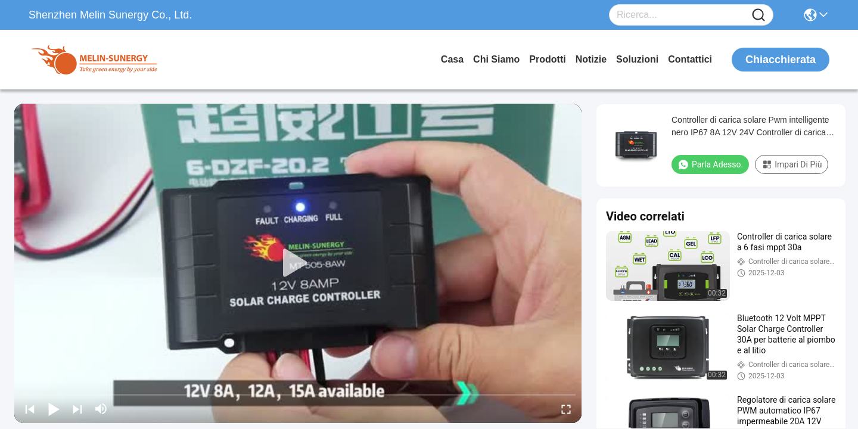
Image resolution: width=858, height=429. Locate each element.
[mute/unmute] (101, 409)
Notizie (591, 59)
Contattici (690, 59)
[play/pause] (54, 409)
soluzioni (637, 59)
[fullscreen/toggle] (566, 409)
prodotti (547, 59)
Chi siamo (496, 59)
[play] (298, 263)
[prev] (30, 409)
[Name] (758, 15)
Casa (452, 59)
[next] (77, 409)
